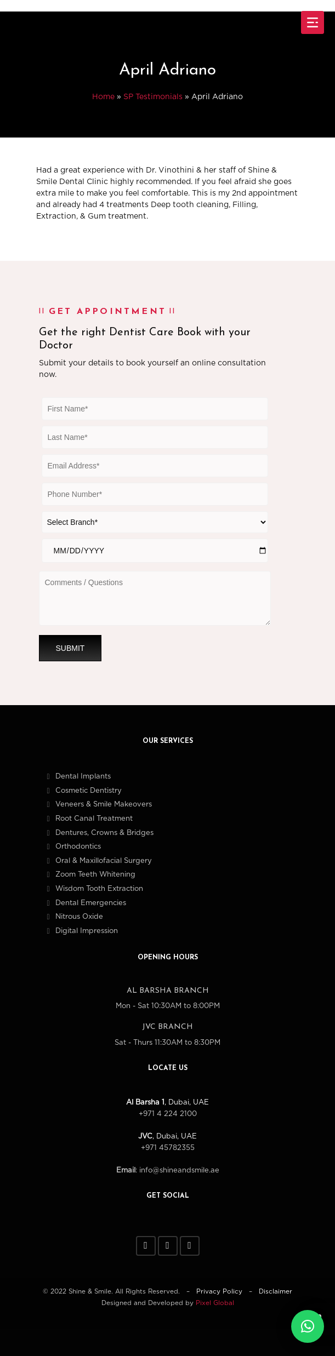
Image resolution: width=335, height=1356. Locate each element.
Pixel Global (215, 1303)
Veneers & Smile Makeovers (103, 804)
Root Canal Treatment (94, 818)
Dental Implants (83, 776)
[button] (307, 1326)
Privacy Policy (219, 1292)
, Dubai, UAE (167, 1102)
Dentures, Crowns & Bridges (104, 833)
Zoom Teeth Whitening (95, 874)
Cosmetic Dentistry (88, 790)
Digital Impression (86, 931)
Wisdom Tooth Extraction (99, 888)
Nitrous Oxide (79, 916)
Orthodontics (78, 846)
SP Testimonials (153, 97)
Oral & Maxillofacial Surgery (103, 861)
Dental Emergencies (90, 903)
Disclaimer (275, 1292)
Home (103, 97)
